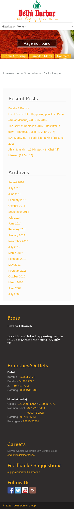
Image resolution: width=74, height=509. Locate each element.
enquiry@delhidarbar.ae (21, 454)
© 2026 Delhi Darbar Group (19, 505)
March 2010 (15, 282)
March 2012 (15, 252)
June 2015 (14, 194)
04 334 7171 (27, 377)
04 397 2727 (26, 381)
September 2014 (18, 211)
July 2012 (14, 247)
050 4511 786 (28, 390)
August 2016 (16, 182)
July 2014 (14, 217)
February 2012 (17, 258)
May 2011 (14, 264)
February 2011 (17, 270)
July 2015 (14, 188)
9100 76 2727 (35, 412)
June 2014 (14, 223)
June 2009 (14, 288)
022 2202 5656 (27, 403)
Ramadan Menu (41, 55)
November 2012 (18, 241)
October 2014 (16, 205)
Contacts (63, 55)
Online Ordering (14, 55)
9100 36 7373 (47, 403)
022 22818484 (36, 408)
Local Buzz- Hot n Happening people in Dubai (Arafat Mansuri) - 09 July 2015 (35, 340)
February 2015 (17, 200)
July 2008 (14, 294)
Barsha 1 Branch (18, 108)
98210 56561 (31, 421)
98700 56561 (28, 417)
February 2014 (17, 229)
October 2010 (16, 276)
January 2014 (16, 235)
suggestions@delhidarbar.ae (23, 472)
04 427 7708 (22, 385)
